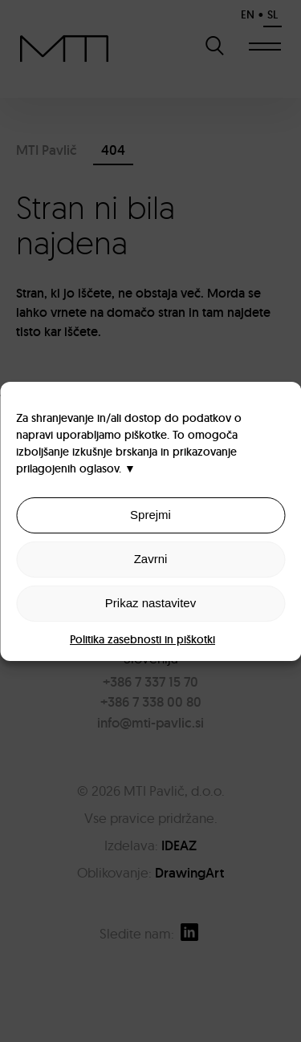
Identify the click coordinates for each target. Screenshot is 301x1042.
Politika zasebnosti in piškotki (142, 639)
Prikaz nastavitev (150, 603)
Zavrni (151, 559)
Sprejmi (150, 514)
